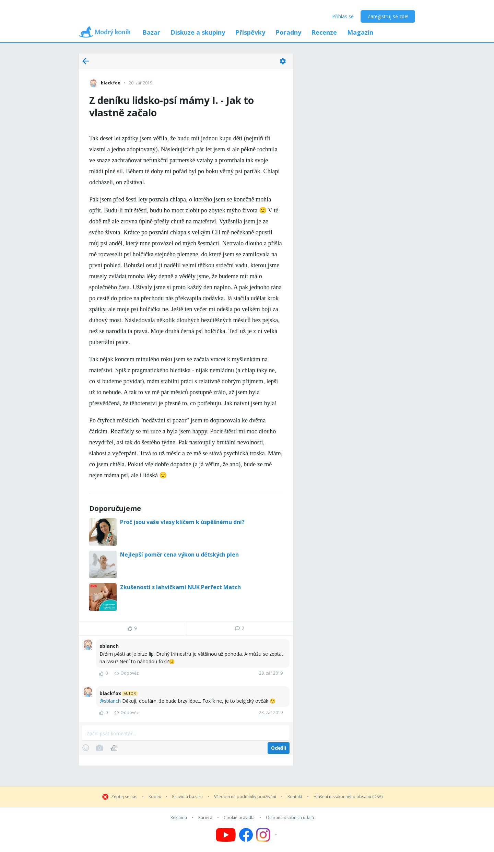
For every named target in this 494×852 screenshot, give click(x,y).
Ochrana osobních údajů (290, 817)
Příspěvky (250, 32)
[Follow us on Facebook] (246, 835)
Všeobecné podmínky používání (245, 797)
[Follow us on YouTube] (226, 835)
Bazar (151, 32)
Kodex (155, 797)
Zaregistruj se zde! (387, 16)
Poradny (288, 32)
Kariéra (205, 817)
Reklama (178, 817)
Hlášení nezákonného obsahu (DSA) (348, 797)
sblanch (112, 701)
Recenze (324, 32)
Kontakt (294, 797)
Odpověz (127, 673)
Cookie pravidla (239, 817)
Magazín (360, 32)
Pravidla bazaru (187, 797)
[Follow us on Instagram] (267, 835)
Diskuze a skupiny (197, 32)
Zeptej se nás (124, 797)
